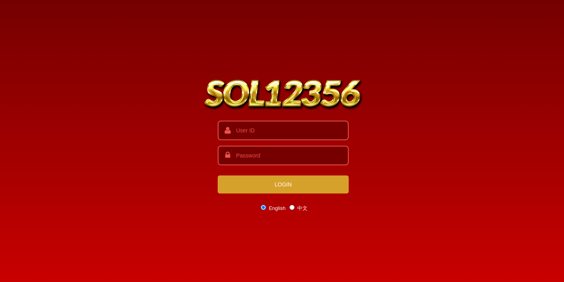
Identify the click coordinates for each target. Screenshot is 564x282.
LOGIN (283, 184)
